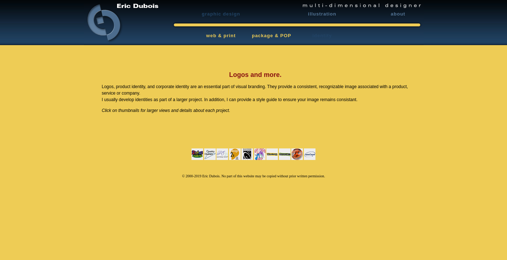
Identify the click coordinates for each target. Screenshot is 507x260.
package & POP (271, 35)
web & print (221, 35)
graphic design (221, 14)
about (398, 14)
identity (322, 35)
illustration (322, 14)
